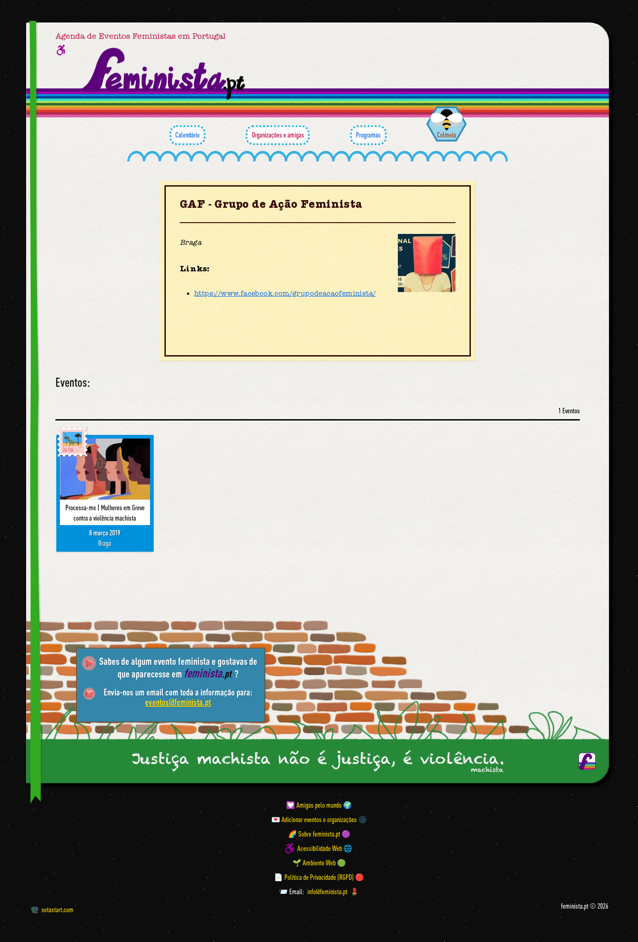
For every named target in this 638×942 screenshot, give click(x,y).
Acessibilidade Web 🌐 (324, 848)
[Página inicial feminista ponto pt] (164, 74)
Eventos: (72, 382)
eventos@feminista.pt (178, 702)
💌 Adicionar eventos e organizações (314, 819)
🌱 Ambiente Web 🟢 (319, 863)
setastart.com (52, 909)
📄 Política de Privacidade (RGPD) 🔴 (319, 877)
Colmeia (446, 135)
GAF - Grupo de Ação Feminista (271, 204)
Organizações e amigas (277, 135)
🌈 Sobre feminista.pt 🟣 (319, 834)
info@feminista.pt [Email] (327, 891)
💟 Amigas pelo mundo (314, 805)
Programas (368, 135)
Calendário (187, 135)
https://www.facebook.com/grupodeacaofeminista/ (285, 293)
